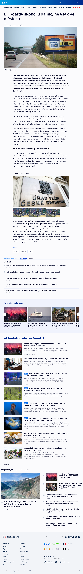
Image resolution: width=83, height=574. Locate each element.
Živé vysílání (6, 546)
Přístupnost (32, 570)
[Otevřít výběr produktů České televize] (79, 2)
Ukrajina (16, 7)
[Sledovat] (76, 7)
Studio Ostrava (24, 551)
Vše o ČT (5, 564)
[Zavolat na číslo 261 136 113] (48, 561)
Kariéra (22, 556)
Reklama (22, 546)
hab (5, 23)
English (14, 570)
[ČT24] (5, 3)
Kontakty (22, 564)
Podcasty (5, 553)
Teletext (5, 551)
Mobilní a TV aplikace (8, 561)
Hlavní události (7, 7)
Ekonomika (42, 7)
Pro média (22, 543)
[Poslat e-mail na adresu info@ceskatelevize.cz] (62, 561)
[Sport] (69, 7)
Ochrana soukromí (22, 570)
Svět (29, 7)
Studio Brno (23, 548)
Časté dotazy (23, 561)
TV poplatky (6, 548)
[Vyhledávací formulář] (66, 2)
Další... (61, 7)
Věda (55, 7)
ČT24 (31, 250)
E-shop (5, 559)
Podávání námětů (24, 559)
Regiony (35, 7)
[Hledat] (73, 2)
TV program (6, 543)
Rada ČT (22, 553)
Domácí (23, 7)
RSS (79, 570)
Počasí (50, 7)
